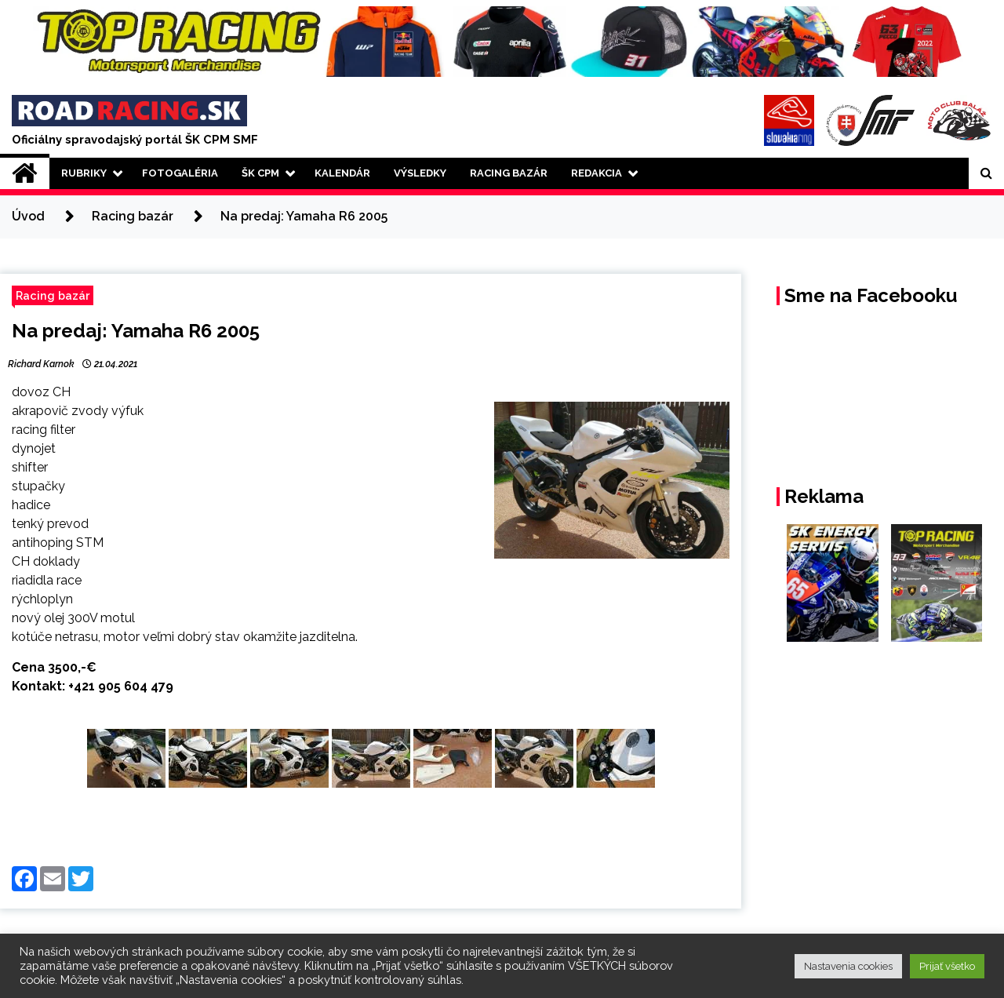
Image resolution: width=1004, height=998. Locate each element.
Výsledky (420, 173)
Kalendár (342, 173)
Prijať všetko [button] (947, 966)
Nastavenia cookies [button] (848, 966)
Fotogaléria (180, 173)
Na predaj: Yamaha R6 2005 (136, 330)
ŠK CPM (260, 173)
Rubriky (84, 173)
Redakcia (596, 173)
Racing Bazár (508, 173)
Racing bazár (52, 295)
